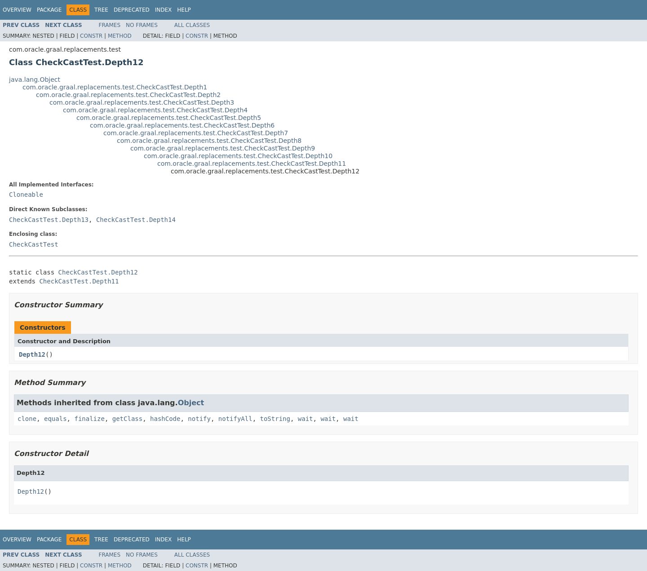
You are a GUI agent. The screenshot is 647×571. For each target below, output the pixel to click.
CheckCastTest (33, 244)
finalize (89, 418)
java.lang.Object (34, 79)
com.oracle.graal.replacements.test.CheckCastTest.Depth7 (195, 133)
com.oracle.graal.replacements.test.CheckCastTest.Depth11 (251, 163)
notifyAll (235, 418)
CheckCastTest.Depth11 (79, 281)
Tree (101, 10)
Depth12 (32, 354)
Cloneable (26, 194)
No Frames (142, 25)
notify (199, 418)
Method (120, 36)
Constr (91, 36)
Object (191, 402)
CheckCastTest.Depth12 (98, 272)
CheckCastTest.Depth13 (49, 219)
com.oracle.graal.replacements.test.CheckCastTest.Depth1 (114, 87)
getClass (127, 418)
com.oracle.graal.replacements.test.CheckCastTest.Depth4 (155, 110)
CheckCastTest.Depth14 (136, 219)
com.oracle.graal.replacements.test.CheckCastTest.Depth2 (128, 94)
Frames (110, 25)
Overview (17, 10)
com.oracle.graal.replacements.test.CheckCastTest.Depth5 (168, 117)
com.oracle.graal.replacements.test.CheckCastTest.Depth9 (222, 148)
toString (275, 418)
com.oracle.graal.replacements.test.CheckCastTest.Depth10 (238, 155)
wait (305, 418)
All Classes (192, 25)
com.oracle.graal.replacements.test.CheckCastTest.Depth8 (209, 140)
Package (49, 10)
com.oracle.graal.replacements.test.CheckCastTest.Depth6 (182, 125)
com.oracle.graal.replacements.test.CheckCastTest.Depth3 (141, 102)
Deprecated (132, 10)
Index (163, 10)
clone (27, 418)
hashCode (165, 418)
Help (184, 10)
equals (55, 418)
